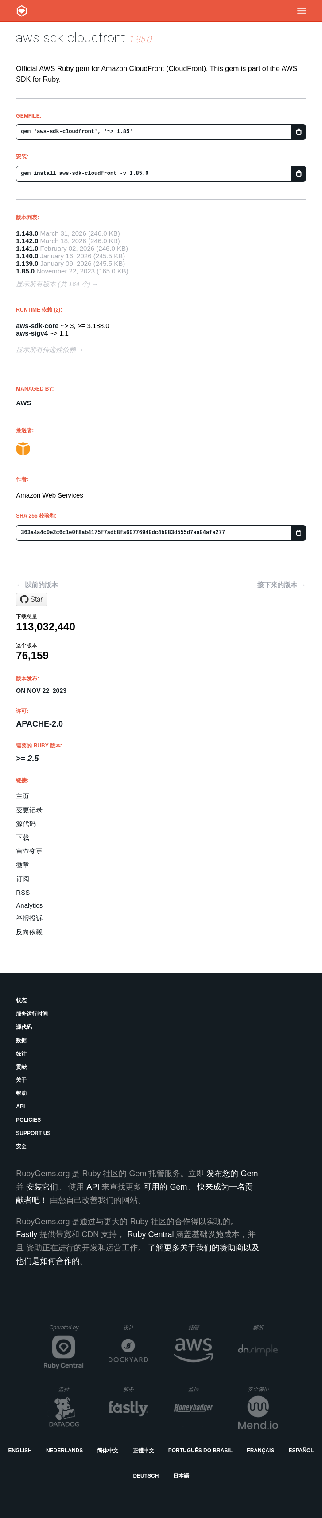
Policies (28, 1120)
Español (301, 1450)
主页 (22, 796)
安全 (21, 1146)
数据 (21, 1040)
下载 (22, 837)
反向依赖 (29, 932)
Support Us (33, 1133)
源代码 (26, 823)
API (20, 1106)
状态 (21, 1000)
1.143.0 (27, 233)
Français (260, 1450)
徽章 (22, 865)
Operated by (66, 1330)
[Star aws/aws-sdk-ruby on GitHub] (31, 599)
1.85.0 (25, 271)
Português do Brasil (200, 1450)
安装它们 (42, 1186)
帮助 (21, 1093)
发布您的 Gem (232, 1173)
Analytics (29, 905)
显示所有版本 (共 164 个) (53, 284)
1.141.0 (27, 248)
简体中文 (107, 1450)
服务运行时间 (32, 1014)
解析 (265, 1327)
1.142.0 (27, 241)
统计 (21, 1054)
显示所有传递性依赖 (46, 349)
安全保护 (263, 1389)
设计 (135, 1327)
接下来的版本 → (281, 585)
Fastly (26, 1234)
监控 (71, 1389)
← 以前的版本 (37, 585)
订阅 (22, 878)
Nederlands (64, 1450)
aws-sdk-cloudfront (70, 37)
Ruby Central (150, 1234)
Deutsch (146, 1476)
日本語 (181, 1476)
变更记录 (29, 810)
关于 (21, 1080)
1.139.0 (27, 263)
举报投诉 (29, 918)
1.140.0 (27, 256)
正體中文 (143, 1450)
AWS (23, 403)
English (19, 1450)
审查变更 (29, 851)
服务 (135, 1389)
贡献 (21, 1067)
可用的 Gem (165, 1186)
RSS (23, 892)
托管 (199, 1327)
